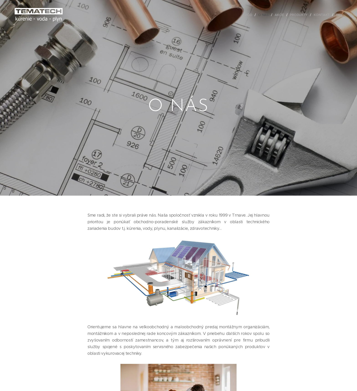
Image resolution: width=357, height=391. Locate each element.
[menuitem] (248, 15)
